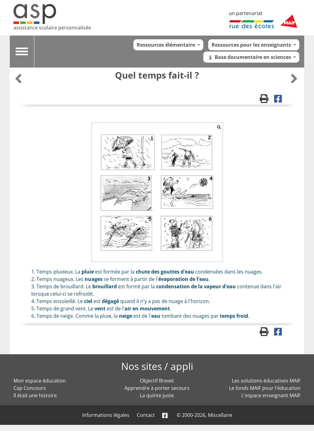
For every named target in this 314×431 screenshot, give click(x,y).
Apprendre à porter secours (157, 388)
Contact (146, 415)
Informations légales (105, 415)
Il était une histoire (35, 395)
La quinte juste (157, 395)
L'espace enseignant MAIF (271, 395)
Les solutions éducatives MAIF (266, 380)
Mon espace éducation (39, 380)
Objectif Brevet (157, 380)
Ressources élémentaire (166, 44)
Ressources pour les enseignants (252, 44)
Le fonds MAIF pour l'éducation (265, 388)
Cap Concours (29, 388)
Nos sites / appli (157, 366)
